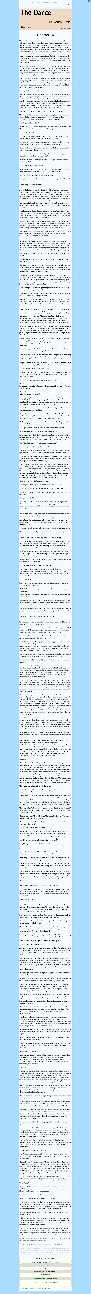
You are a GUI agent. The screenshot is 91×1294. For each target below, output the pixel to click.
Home (21, 2)
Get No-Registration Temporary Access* (45, 1278)
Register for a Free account (45, 1271)
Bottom (69, 5)
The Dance (46, 2)
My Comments (46, 1288)
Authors (27, 2)
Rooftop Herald (36, 2)
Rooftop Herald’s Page (34, 1288)
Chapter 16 (54, 2)
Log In (64, 5)
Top (26, 1288)
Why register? (45, 1274)
